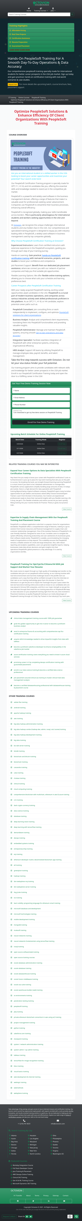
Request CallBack (9, 1216)
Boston (12, 1145)
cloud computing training (23, 789)
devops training (19, 838)
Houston (32, 1135)
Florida (12, 1154)
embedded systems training (24, 843)
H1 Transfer (18, 1196)
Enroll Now (62, 444)
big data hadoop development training (28, 735)
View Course (67, 509)
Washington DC (57, 1154)
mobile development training (24, 919)
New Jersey (33, 1148)
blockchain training (21, 762)
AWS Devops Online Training (22, 1174)
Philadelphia (56, 1139)
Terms (37, 1196)
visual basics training (21, 1071)
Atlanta (12, 1135)
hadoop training (19, 876)
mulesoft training (20, 930)
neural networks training (23, 936)
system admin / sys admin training (26, 1050)
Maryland (32, 1142)
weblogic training (20, 1082)
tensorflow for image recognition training (28, 1061)
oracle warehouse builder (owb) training (28, 990)
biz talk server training (22, 746)
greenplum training (21, 871)
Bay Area (13, 1142)
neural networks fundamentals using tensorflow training (34, 941)
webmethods (18, 1088)
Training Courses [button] (40, 10)
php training (18, 1012)
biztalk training (19, 751)
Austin (12, 1139)
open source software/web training (26, 952)
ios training (18, 898)
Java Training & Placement (21, 1171)
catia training (18, 773)
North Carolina (34, 1154)
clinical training (19, 784)
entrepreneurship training (23, 849)
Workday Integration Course (22, 1165)
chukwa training (19, 778)
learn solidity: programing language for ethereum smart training (37, 903)
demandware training (21, 832)
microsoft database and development (27, 909)
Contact (65, 1196)
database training (20, 816)
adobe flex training (20, 702)
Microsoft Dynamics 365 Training (23, 1184)
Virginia (54, 1151)
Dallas (12, 1151)
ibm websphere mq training (24, 881)
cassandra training (20, 767)
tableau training (19, 1055)
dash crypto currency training (24, 805)
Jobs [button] (52, 10)
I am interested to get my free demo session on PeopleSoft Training (41, 413)
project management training (24, 1023)
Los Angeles (33, 1139)
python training (19, 1028)
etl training (18, 865)
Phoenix (54, 1142)
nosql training (19, 947)
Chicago (13, 1148)
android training (20, 708)
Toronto (54, 1148)
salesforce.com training (22, 1033)
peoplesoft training (21, 1006)
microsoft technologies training (25, 914)
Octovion (17, 225)
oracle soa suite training (22, 985)
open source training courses (24, 957)
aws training (18, 718)
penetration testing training (24, 1001)
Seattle (54, 1145)
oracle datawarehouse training (25, 974)
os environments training (23, 995)
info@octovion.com (58, 1124)
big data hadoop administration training (28, 724)
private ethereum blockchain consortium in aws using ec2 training (37, 1017)
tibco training (18, 1066)
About (28, 1196)
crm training (18, 800)
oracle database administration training (28, 963)
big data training (20, 740)
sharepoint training (21, 1039)
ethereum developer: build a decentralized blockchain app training (37, 860)
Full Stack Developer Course (22, 1168)
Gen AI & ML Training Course (22, 1180)
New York (32, 1151)
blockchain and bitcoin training (25, 756)
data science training (21, 811)
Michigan (32, 1145)
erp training (18, 854)
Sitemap (56, 1196)
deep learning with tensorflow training (27, 827)
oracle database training (22, 968)
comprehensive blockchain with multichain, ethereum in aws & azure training (41, 794)
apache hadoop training (22, 713)
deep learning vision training (24, 822)
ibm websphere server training (25, 887)
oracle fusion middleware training (26, 979)
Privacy (45, 1196)
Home (29, 10)
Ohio (53, 1135)
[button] (76, 1216)
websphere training (21, 1093)
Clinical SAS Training (19, 1177)
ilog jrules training (20, 892)
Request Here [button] (13, 84)
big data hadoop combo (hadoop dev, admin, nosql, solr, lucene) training (40, 729)
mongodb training (20, 925)
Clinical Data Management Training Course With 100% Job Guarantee (38, 618)
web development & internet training (27, 1077)
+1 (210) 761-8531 (24, 1124)
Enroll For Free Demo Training (41, 422)
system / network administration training (28, 1044)
